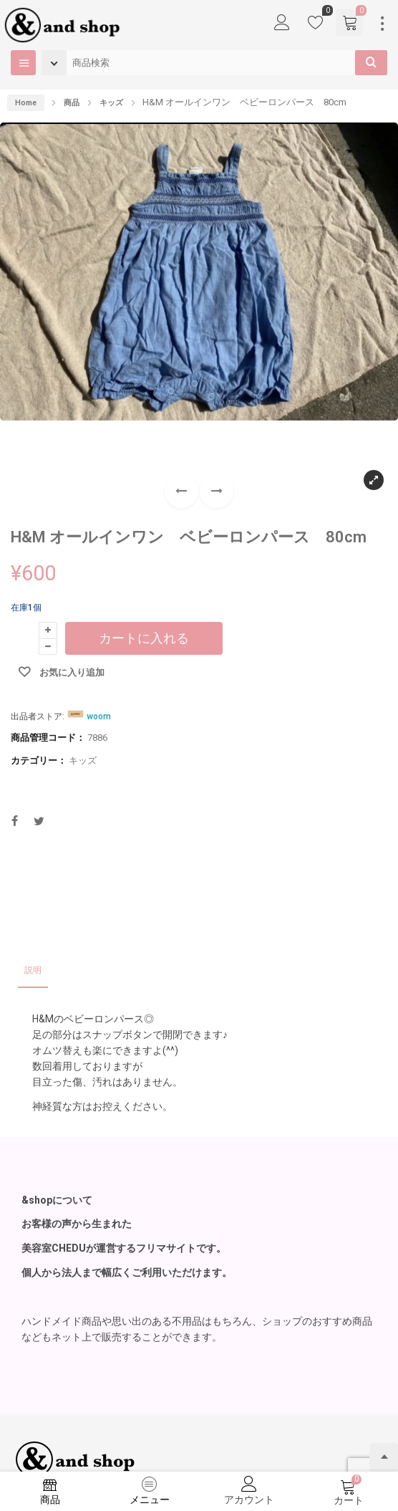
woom (99, 616)
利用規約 (81, 1407)
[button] (216, 391)
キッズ (83, 660)
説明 (33, 870)
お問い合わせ (135, 1407)
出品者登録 (32, 1407)
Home (26, 102)
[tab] (33, 871)
